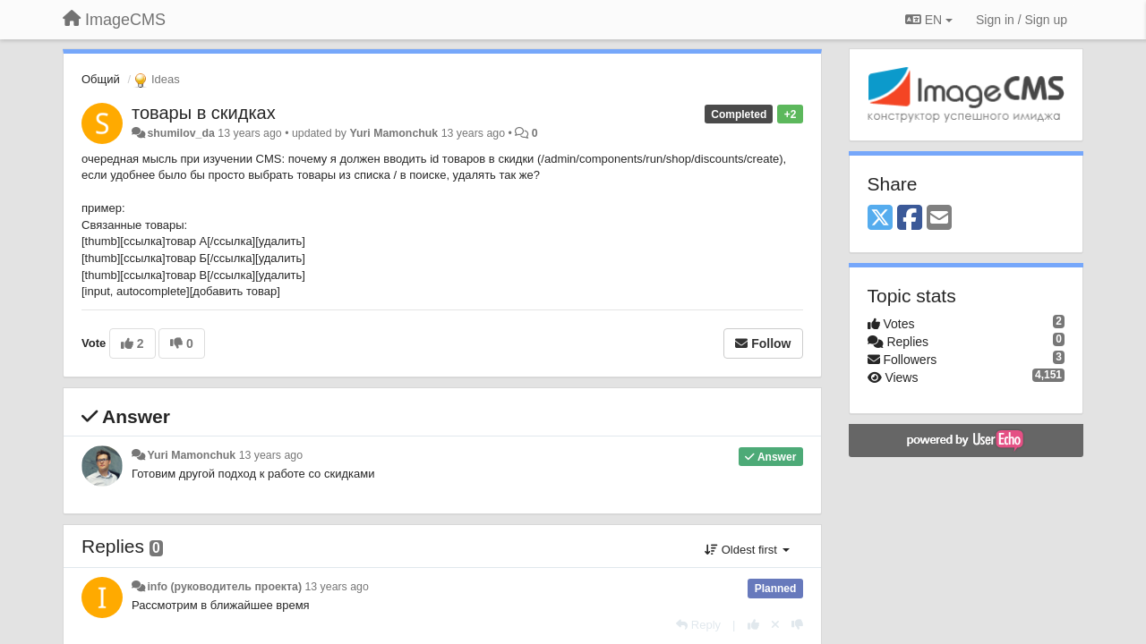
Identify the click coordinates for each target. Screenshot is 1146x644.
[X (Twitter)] (880, 218)
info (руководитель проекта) (224, 586)
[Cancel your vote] (775, 624)
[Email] (939, 218)
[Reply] (698, 624)
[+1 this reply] (753, 624)
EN (929, 20)
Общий (100, 79)
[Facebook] (909, 218)
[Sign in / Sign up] (1021, 19)
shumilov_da (180, 133)
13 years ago (271, 455)
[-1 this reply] (797, 624)
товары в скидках (204, 113)
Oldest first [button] (747, 549)
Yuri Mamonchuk (393, 133)
